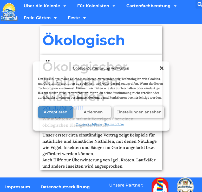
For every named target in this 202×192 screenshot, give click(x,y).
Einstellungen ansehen (138, 111)
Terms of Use (114, 124)
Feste (77, 18)
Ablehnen (93, 111)
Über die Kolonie (45, 6)
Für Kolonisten (96, 6)
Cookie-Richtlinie (89, 124)
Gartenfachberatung (151, 6)
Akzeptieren (55, 111)
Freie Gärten (40, 18)
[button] (161, 68)
